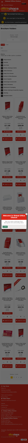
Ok (6, 226)
